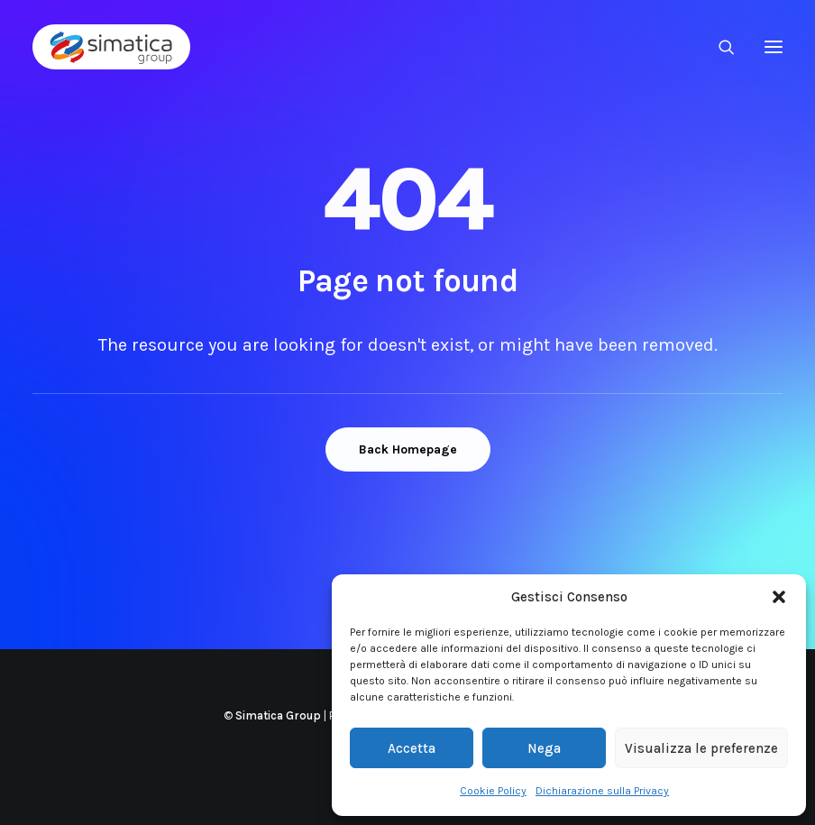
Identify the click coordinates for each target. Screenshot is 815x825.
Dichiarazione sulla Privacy (602, 790)
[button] (779, 597)
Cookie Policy (493, 790)
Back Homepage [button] (408, 449)
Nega (544, 748)
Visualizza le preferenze (701, 748)
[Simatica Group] (111, 46)
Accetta (411, 748)
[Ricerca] (718, 47)
